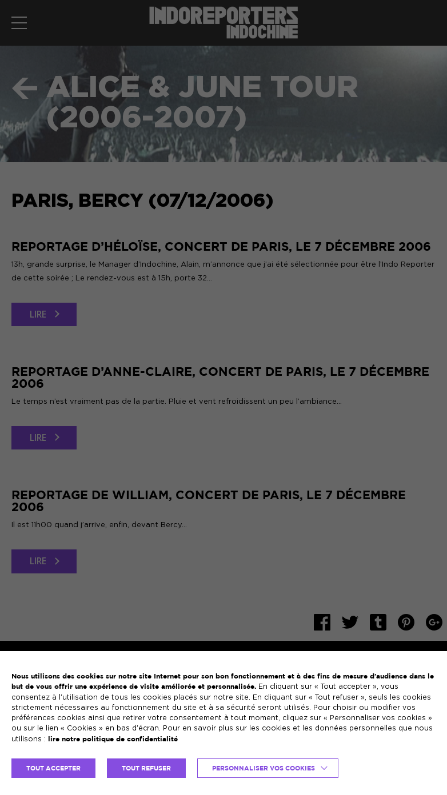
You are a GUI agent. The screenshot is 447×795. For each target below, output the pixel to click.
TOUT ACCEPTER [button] (53, 768)
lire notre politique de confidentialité (113, 738)
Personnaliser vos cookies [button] (263, 768)
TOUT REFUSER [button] (146, 768)
